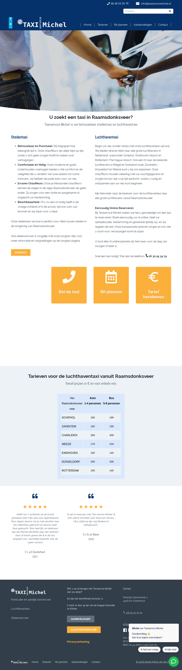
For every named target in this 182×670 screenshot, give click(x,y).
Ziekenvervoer (20, 618)
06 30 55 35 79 (120, 3)
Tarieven (103, 24)
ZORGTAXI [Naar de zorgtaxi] (20, 252)
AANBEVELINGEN (80, 619)
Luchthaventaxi (20, 608)
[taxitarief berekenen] (153, 276)
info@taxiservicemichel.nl (156, 3)
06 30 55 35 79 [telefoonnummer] (132, 612)
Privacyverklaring (78, 641)
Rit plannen (121, 24)
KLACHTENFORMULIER (84, 629)
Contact (163, 24)
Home (87, 24)
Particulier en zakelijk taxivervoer (31, 599)
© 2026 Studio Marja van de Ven (153, 661)
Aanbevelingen (143, 24)
